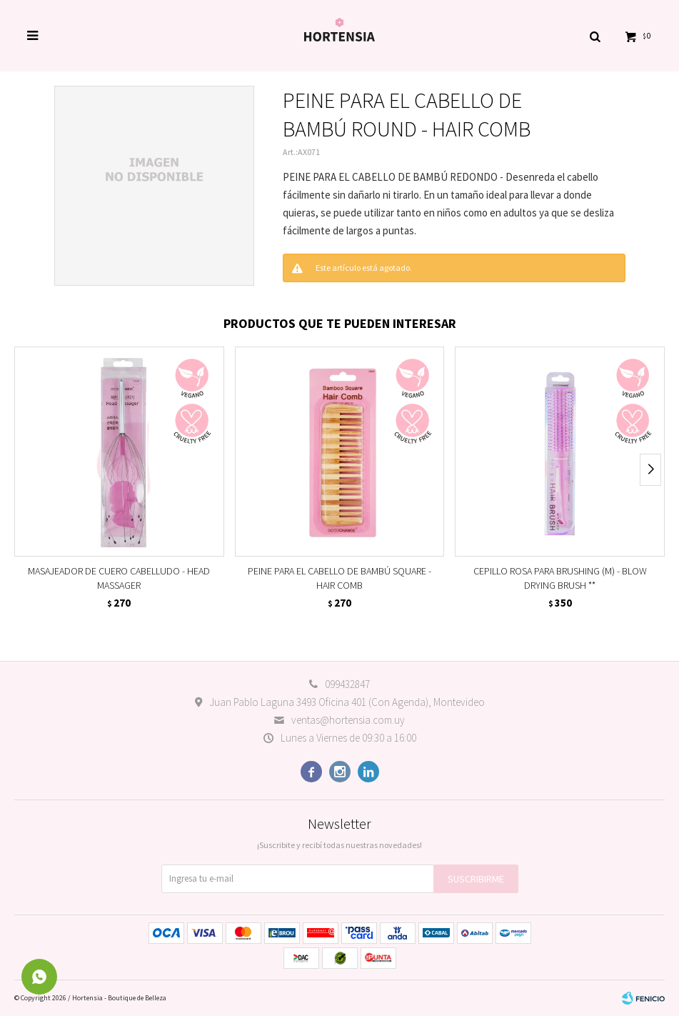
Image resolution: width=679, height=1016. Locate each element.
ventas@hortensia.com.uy (348, 720)
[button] (595, 36)
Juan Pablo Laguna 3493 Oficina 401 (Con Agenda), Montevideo (347, 702)
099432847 (347, 684)
